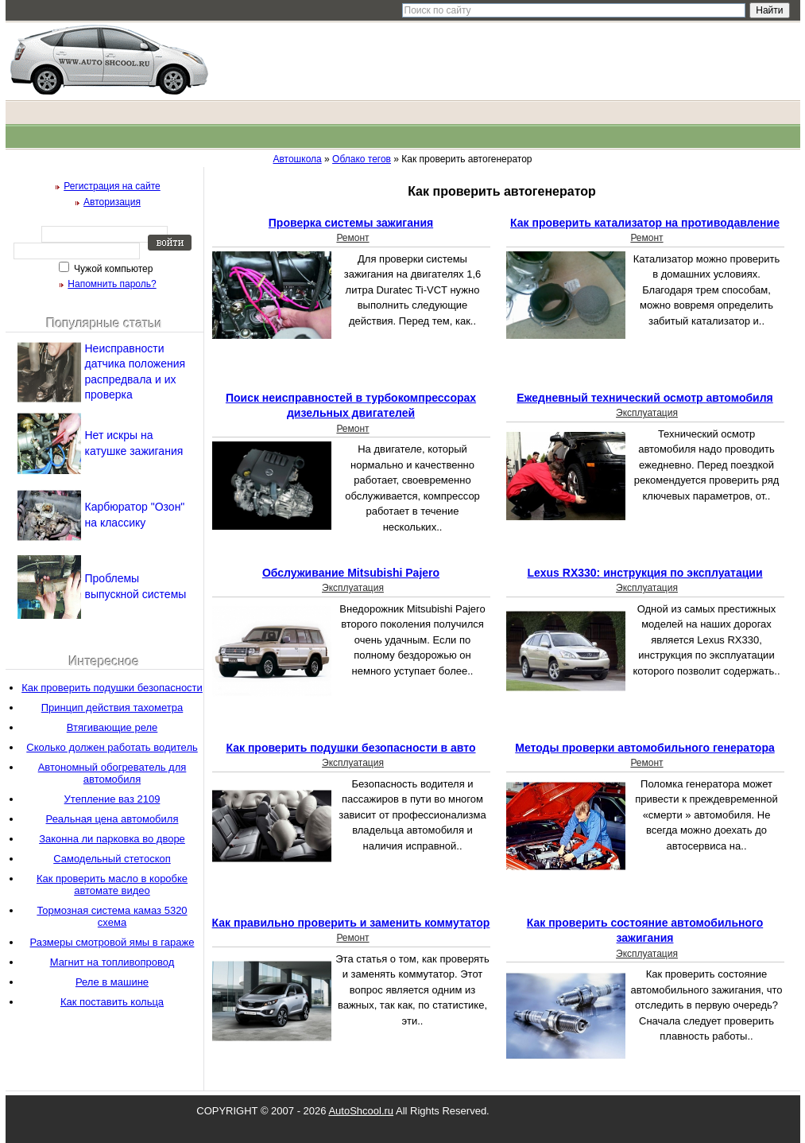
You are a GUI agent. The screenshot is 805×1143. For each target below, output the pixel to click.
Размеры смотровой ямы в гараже (112, 942)
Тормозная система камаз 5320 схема (112, 916)
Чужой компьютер (112, 268)
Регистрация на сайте (112, 186)
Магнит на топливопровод (112, 962)
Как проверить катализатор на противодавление (645, 222)
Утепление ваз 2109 (112, 799)
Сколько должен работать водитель (112, 747)
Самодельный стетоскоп (112, 859)
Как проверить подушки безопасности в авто (350, 747)
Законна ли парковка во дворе (112, 839)
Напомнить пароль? (112, 284)
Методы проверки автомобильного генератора (644, 747)
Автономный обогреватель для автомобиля (112, 773)
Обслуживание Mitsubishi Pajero (350, 572)
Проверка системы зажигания (351, 222)
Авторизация (112, 202)
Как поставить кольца (112, 1002)
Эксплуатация (647, 412)
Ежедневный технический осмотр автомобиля (645, 397)
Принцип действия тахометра (112, 707)
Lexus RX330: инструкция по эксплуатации (644, 572)
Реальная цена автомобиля (112, 819)
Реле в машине (112, 982)
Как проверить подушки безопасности (112, 688)
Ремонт (352, 237)
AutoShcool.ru (360, 1111)
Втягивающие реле (112, 727)
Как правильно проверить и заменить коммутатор (351, 922)
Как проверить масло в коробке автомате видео (112, 884)
